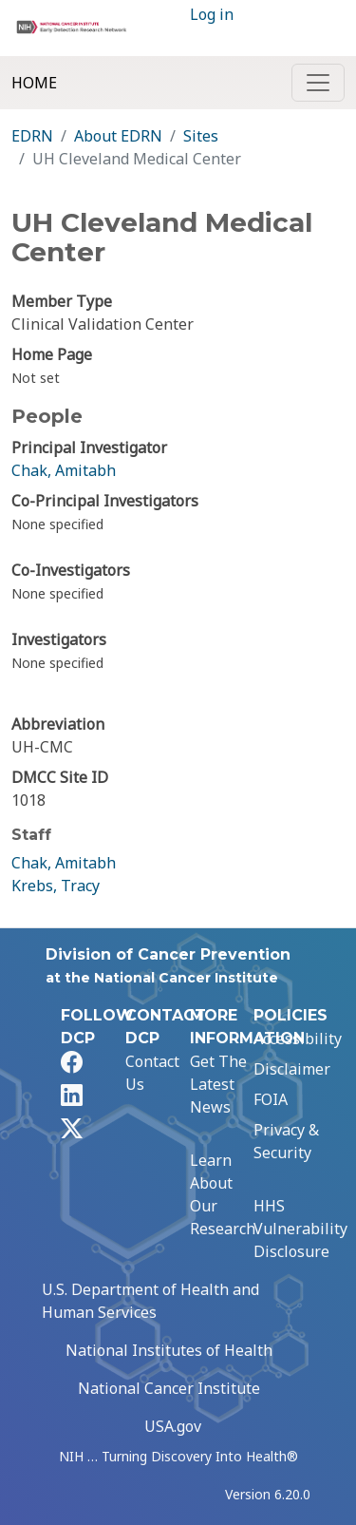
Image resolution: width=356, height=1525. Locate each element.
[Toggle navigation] (318, 83)
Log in (212, 14)
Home (34, 82)
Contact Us (152, 1073)
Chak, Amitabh (63, 470)
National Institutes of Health (169, 1350)
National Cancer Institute (169, 1388)
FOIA (270, 1099)
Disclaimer (291, 1068)
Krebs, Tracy (55, 885)
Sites (200, 135)
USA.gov (172, 1426)
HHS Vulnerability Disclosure (300, 1228)
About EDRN (118, 135)
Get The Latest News (218, 1084)
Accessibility (297, 1038)
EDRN (32, 135)
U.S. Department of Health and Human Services (150, 1301)
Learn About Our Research (222, 1194)
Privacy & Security (286, 1141)
